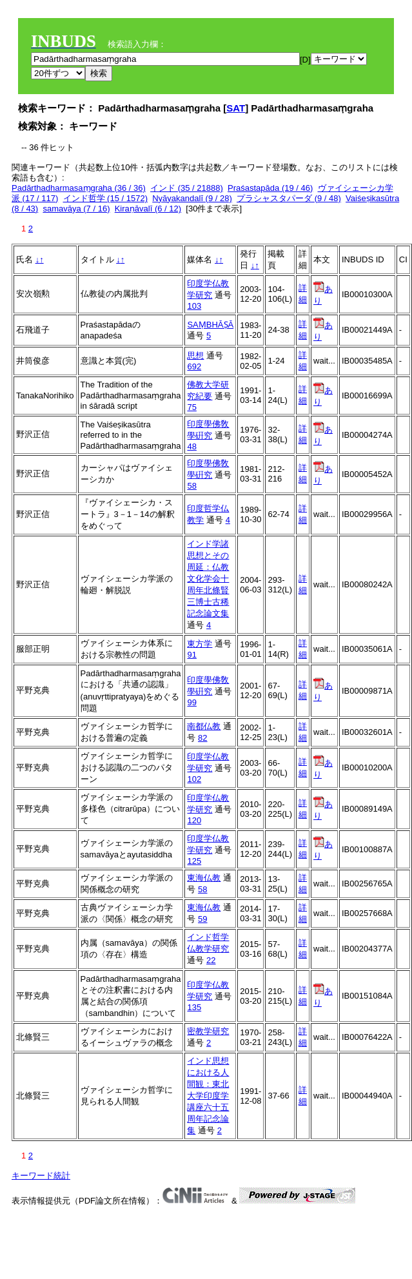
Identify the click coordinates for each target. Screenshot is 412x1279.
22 (210, 960)
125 (194, 861)
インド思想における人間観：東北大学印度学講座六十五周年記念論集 (208, 1095)
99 (191, 702)
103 (194, 306)
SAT (235, 108)
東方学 (199, 644)
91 (191, 654)
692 (194, 366)
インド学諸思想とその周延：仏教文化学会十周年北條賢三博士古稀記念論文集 (208, 578)
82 (202, 738)
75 (191, 407)
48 (191, 446)
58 (191, 486)
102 (194, 779)
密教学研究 (208, 1031)
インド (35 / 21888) (186, 188)
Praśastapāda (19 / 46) (270, 188)
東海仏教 (204, 878)
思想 (195, 355)
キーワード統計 (41, 1175)
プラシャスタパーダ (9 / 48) (289, 198)
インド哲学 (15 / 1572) (105, 198)
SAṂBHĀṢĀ (210, 324)
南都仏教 (204, 726)
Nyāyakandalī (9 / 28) (192, 198)
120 (194, 820)
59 (202, 919)
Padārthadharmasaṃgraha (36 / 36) (79, 188)
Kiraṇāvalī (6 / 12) (148, 208)
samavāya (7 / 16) (76, 208)
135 (194, 1007)
